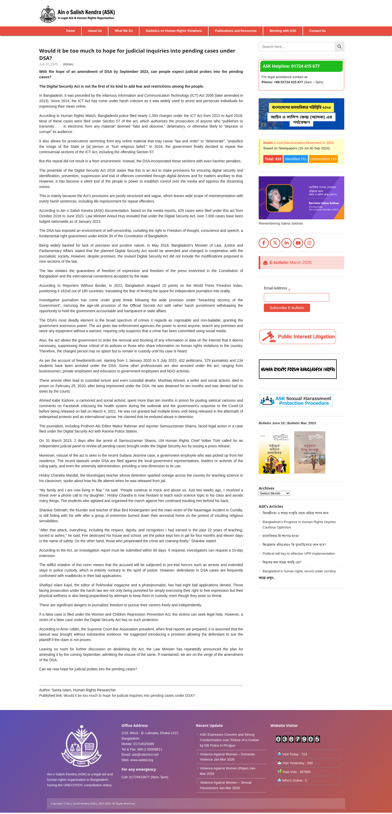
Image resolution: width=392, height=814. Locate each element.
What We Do (124, 31)
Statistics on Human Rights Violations (174, 31)
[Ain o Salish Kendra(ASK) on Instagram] (309, 243)
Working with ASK (283, 31)
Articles (68, 64)
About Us (95, 31)
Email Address (277, 289)
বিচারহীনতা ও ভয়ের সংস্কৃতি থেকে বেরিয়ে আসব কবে (295, 513)
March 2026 (291, 262)
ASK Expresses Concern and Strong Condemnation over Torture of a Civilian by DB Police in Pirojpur (229, 740)
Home (70, 31)
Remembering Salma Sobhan (281, 223)
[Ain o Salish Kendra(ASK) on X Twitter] (275, 243)
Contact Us (317, 31)
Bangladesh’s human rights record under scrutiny (299, 571)
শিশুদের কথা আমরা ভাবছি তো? (282, 562)
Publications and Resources (236, 31)
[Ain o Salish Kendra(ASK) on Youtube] (298, 243)
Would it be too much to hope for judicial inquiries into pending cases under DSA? (129, 695)
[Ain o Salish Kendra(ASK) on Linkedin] (286, 243)
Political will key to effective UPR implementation (299, 553)
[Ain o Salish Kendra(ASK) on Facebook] (264, 243)
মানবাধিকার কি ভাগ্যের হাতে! (281, 536)
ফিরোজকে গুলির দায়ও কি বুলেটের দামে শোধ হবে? (294, 545)
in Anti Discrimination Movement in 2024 (298, 143)
